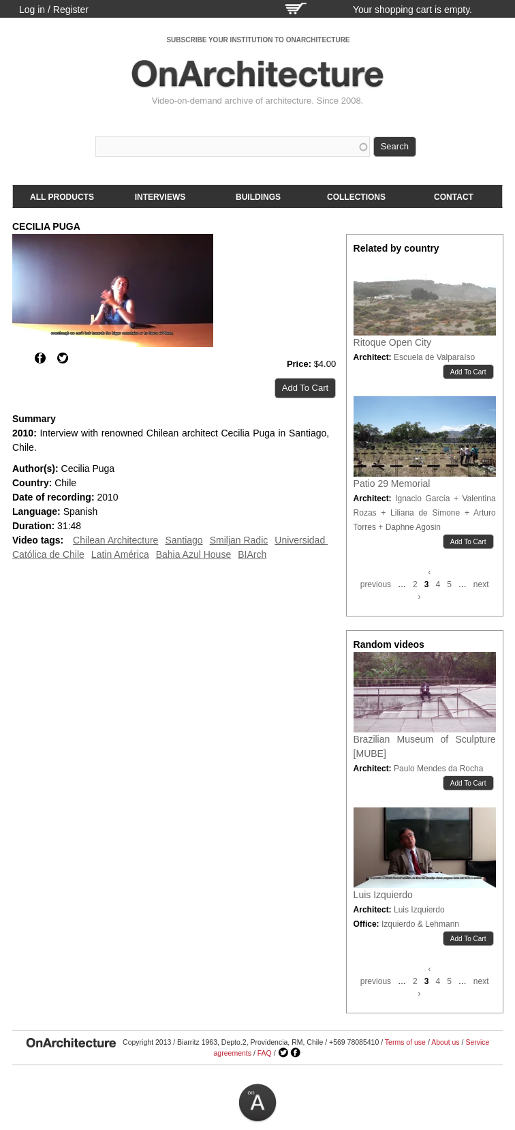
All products (62, 197)
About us (445, 1042)
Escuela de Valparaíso (434, 357)
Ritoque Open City (392, 342)
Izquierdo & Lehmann (420, 924)
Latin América (120, 554)
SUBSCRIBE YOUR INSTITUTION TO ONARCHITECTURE (257, 40)
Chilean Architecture (115, 540)
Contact (453, 197)
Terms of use (405, 1042)
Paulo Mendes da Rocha (438, 768)
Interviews (160, 197)
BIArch (252, 554)
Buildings (258, 197)
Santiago (183, 540)
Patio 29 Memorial (392, 483)
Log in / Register (54, 9)
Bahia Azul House (194, 554)
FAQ (265, 1053)
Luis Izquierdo (383, 894)
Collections (356, 197)
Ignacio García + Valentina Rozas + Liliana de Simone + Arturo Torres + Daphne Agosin (425, 513)
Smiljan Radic (239, 540)
